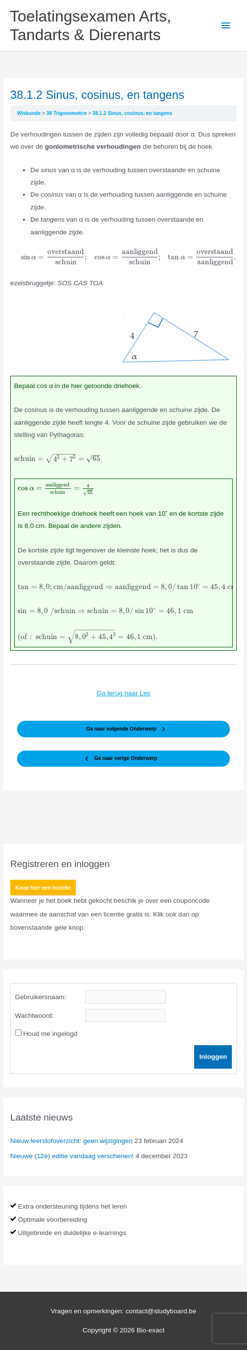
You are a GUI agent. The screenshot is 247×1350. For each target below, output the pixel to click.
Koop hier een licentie (43, 888)
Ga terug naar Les (123, 693)
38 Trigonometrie (67, 113)
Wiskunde (29, 113)
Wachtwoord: (34, 1015)
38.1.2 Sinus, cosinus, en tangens (132, 113)
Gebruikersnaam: (41, 997)
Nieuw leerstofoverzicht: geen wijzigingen (71, 1140)
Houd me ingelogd (50, 1033)
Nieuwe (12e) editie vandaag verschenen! (72, 1156)
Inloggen (213, 1056)
